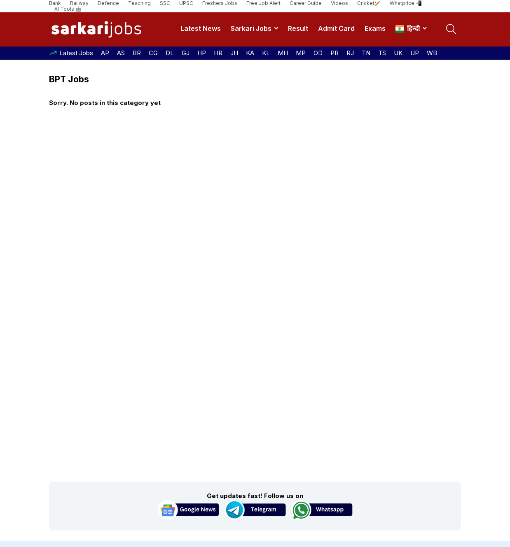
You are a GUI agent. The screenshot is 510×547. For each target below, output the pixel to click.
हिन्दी (407, 28)
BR (137, 53)
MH (283, 53)
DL (170, 53)
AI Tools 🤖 (68, 9)
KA (250, 53)
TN (366, 53)
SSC (165, 3)
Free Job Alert (263, 3)
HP (201, 53)
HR (218, 53)
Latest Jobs (76, 53)
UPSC (186, 3)
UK (398, 53)
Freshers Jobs (219, 3)
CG (153, 53)
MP (301, 53)
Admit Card (336, 28)
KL (266, 53)
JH (234, 53)
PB (334, 53)
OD (318, 53)
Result (298, 28)
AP (105, 53)
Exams (375, 28)
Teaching (139, 3)
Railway (79, 3)
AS (121, 53)
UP (414, 53)
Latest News (200, 28)
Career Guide (306, 3)
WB (432, 53)
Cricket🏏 (369, 3)
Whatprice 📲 (406, 3)
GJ (185, 53)
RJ (350, 53)
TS (382, 53)
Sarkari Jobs (251, 28)
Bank (55, 3)
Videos (339, 3)
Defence (108, 3)
